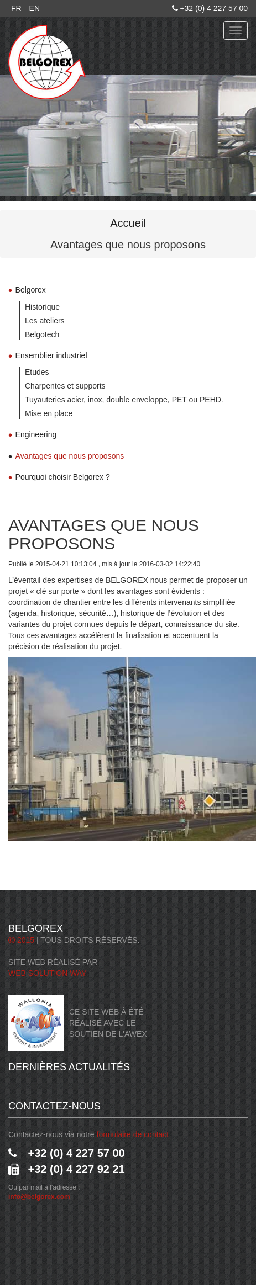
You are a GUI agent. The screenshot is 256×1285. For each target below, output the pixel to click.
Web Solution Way (47, 973)
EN (34, 8)
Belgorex (30, 289)
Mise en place (48, 413)
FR (16, 8)
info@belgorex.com (39, 1197)
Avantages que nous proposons (69, 456)
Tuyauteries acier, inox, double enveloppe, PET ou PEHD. (124, 399)
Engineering (36, 434)
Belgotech (42, 334)
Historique (42, 306)
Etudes (37, 372)
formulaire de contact (133, 1134)
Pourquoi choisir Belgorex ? (62, 476)
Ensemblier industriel (51, 355)
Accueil (127, 223)
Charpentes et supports (65, 385)
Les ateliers (45, 320)
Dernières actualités (69, 1066)
